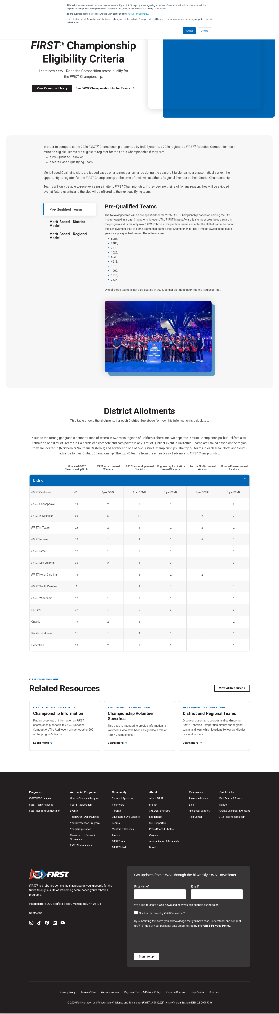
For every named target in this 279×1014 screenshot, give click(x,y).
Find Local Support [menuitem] (199, 811)
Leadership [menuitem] (155, 817)
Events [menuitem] (74, 811)
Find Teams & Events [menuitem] (231, 798)
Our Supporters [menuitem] (158, 823)
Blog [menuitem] (191, 804)
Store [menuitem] (118, 841)
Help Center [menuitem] (195, 817)
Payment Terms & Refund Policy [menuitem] (142, 992)
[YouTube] (62, 924)
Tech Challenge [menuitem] (41, 804)
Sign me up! (146, 957)
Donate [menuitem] (223, 804)
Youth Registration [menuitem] (80, 829)
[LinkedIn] (55, 924)
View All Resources (232, 688)
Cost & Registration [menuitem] (81, 804)
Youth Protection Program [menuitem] (85, 823)
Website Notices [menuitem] (110, 992)
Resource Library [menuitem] (198, 798)
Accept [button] (189, 31)
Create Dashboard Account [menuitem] (234, 811)
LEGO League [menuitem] (40, 798)
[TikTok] (39, 924)
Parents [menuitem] (116, 811)
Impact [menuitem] (153, 804)
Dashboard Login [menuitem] (232, 817)
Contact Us (36, 913)
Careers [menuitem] (153, 835)
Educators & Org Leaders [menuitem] (126, 817)
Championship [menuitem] (81, 845)
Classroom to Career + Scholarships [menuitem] (82, 837)
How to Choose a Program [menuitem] (84, 798)
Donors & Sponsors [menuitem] (122, 798)
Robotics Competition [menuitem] (44, 811)
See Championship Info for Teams (103, 88)
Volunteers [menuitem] (118, 804)
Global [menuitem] (119, 847)
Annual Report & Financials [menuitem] (164, 841)
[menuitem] (164, 811)
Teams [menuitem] (116, 823)
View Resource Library (52, 88)
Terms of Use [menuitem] (88, 992)
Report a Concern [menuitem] (176, 992)
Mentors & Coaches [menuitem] (123, 829)
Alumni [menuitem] (116, 835)
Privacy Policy (138, 14)
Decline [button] (204, 31)
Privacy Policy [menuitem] (67, 992)
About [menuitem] (156, 798)
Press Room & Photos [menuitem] (161, 829)
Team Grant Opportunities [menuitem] (84, 817)
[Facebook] (47, 924)
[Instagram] (31, 924)
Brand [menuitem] (152, 847)
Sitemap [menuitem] (214, 992)
